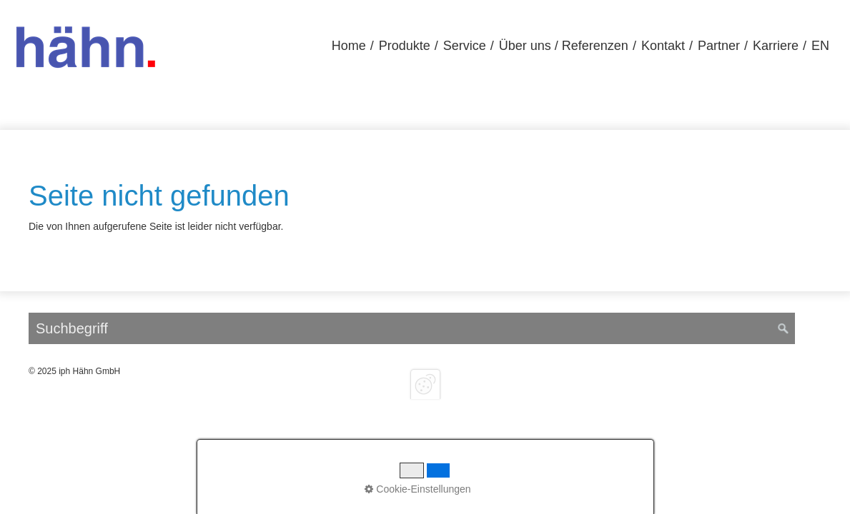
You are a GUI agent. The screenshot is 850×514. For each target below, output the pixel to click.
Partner (719, 46)
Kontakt (663, 46)
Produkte (404, 46)
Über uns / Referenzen (563, 46)
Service (464, 46)
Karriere (776, 46)
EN (820, 46)
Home (349, 46)
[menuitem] (349, 46)
